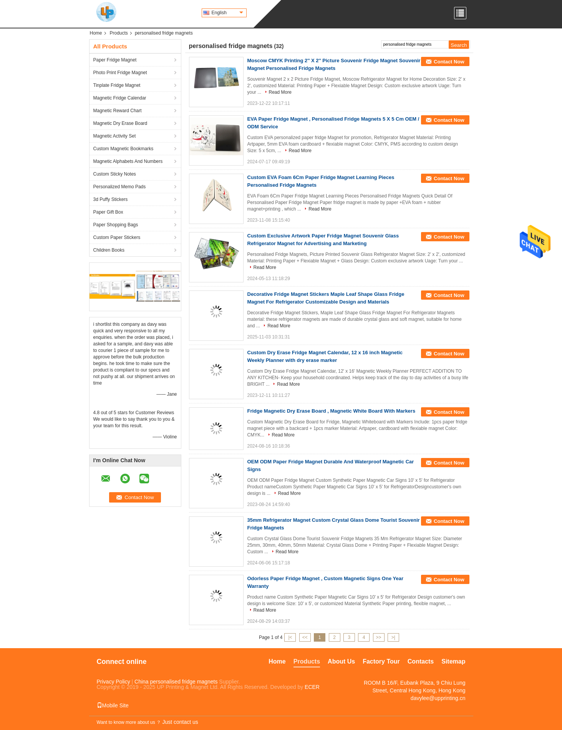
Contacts (421, 661)
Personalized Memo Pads (119, 186)
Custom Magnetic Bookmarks (123, 148)
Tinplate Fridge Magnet (117, 85)
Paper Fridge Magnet (115, 60)
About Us (341, 661)
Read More (280, 92)
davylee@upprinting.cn (438, 698)
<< (305, 637)
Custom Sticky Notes (114, 174)
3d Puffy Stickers (110, 199)
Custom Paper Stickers (117, 237)
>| (393, 637)
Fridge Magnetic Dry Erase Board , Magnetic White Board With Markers (331, 411)
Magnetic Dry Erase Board (120, 123)
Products (119, 33)
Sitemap (453, 661)
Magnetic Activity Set (114, 136)
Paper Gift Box (108, 212)
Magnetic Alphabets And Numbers (128, 161)
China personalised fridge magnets (175, 682)
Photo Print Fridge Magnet (120, 72)
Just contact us (180, 722)
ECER (312, 687)
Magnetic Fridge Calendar (119, 98)
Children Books (108, 250)
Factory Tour (381, 661)
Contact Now (449, 62)
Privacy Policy (113, 682)
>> (378, 637)
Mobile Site (113, 705)
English (227, 12)
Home (96, 33)
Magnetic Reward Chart (117, 110)
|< (290, 637)
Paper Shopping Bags (115, 224)
